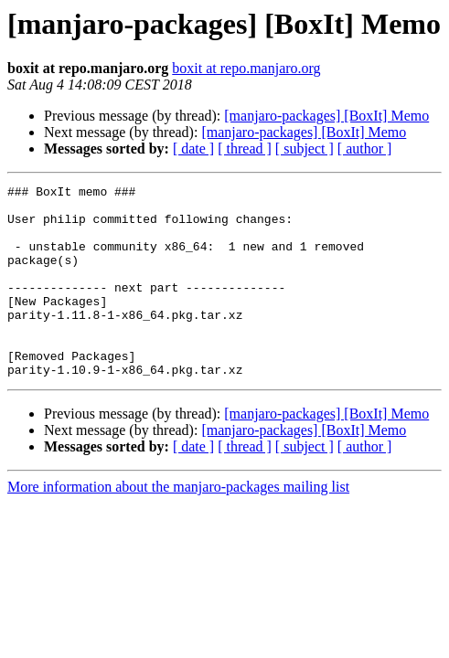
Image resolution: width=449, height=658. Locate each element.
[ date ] (193, 148)
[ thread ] (245, 148)
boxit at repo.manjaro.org (246, 68)
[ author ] (364, 148)
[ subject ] (304, 148)
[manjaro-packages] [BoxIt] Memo (326, 115)
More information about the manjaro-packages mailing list (178, 525)
